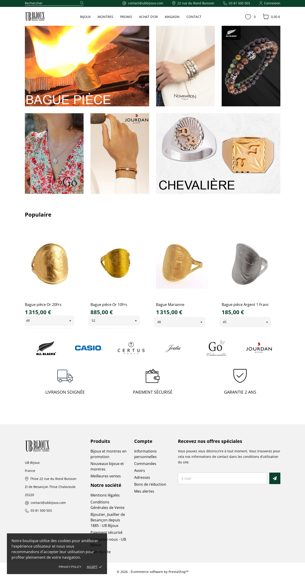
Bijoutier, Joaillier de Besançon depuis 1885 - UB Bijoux (107, 520)
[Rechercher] (54, 3)
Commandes (145, 463)
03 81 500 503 (41, 511)
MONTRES (105, 17)
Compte (143, 441)
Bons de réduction (150, 484)
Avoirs (139, 470)
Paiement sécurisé (106, 532)
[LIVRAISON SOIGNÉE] (65, 383)
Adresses (142, 477)
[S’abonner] (274, 478)
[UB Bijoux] (43, 16)
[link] (87, 66)
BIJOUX (85, 17)
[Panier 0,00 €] (271, 17)
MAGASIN (172, 17)
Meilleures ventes (105, 476)
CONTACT (193, 17)
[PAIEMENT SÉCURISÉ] (152, 383)
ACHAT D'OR (148, 17)
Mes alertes (144, 491)
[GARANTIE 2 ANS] (240, 383)
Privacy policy (70, 567)
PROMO (126, 17)
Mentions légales (105, 495)
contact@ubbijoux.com (48, 503)
